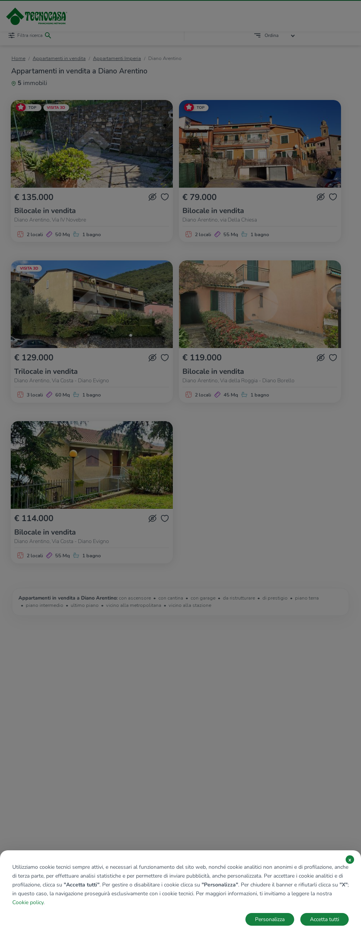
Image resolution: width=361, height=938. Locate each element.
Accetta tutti (324, 919)
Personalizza (270, 919)
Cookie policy (27, 902)
